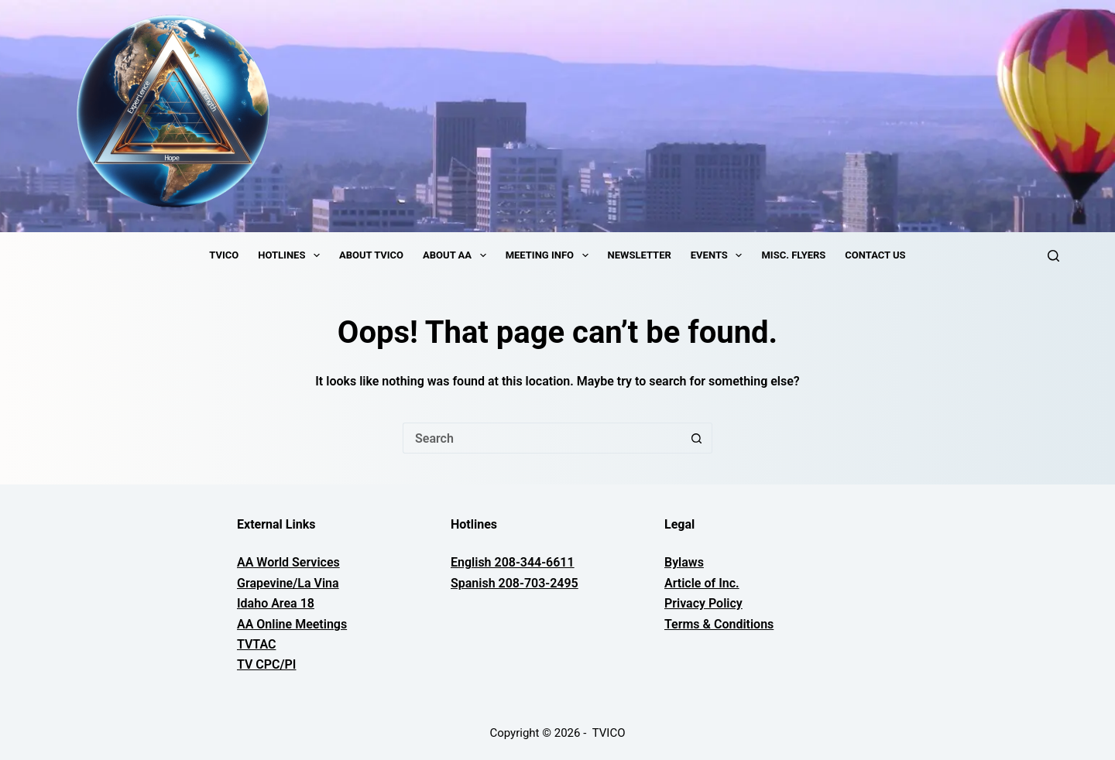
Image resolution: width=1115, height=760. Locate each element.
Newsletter (639, 255)
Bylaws (684, 562)
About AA (457, 255)
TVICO (223, 255)
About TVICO (371, 255)
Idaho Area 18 (275, 603)
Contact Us (875, 255)
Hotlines (292, 255)
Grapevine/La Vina (288, 583)
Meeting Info (550, 255)
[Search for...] (542, 438)
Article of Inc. (701, 583)
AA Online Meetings (292, 624)
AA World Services (288, 562)
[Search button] (696, 438)
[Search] (1053, 256)
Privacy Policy (703, 603)
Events (720, 255)
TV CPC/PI (266, 664)
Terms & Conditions (719, 624)
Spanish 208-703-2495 (514, 583)
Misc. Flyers (793, 255)
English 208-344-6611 (513, 562)
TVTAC (256, 644)
